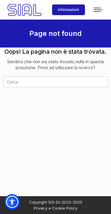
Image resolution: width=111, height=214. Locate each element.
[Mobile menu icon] (98, 9)
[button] (12, 202)
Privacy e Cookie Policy (55, 208)
